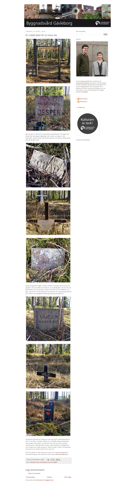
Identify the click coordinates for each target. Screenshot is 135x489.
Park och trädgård (52, 462)
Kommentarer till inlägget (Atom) (44, 480)
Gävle (37, 462)
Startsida (49, 477)
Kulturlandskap (43, 462)
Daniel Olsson (84, 99)
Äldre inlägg (67, 477)
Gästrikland (33, 462)
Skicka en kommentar (34, 473)
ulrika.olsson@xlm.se (61, 454)
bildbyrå (85, 92)
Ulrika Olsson (83, 101)
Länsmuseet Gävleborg (82, 83)
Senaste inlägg (30, 477)
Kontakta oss (81, 107)
